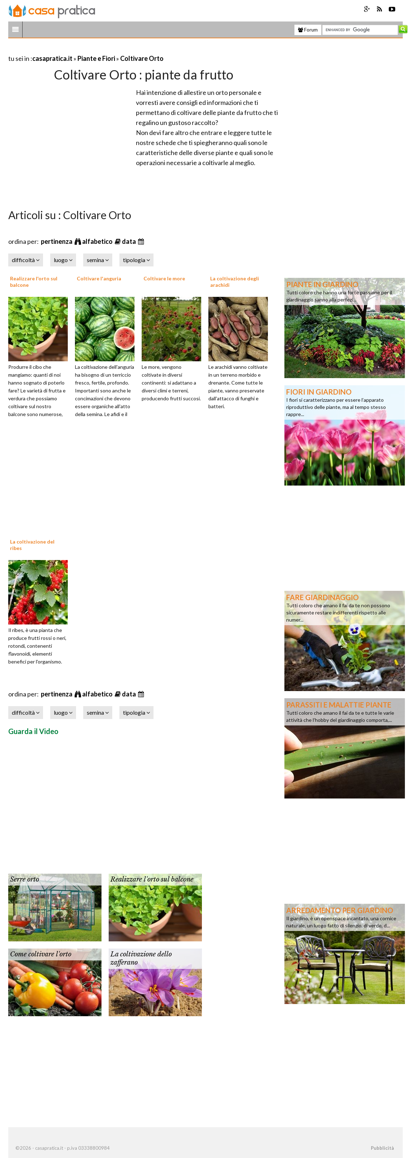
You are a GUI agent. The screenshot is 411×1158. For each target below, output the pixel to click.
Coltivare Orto (142, 58)
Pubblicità (382, 1148)
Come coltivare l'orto (40, 954)
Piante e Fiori (96, 58)
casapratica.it (52, 58)
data (129, 241)
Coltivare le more (164, 278)
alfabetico (98, 241)
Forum (308, 30)
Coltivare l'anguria (99, 278)
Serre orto (24, 879)
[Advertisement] (92, 49)
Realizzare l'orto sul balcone (151, 879)
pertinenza (57, 241)
